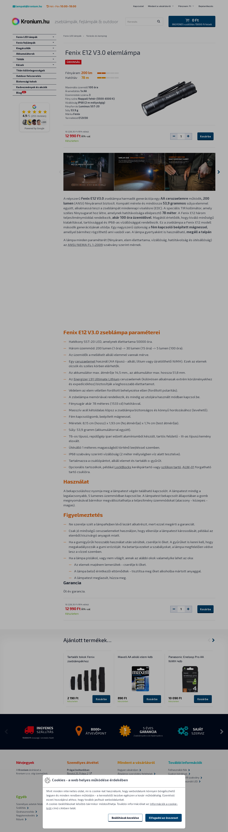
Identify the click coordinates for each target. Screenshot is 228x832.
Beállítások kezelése (125, 817)
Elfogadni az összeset (163, 817)
